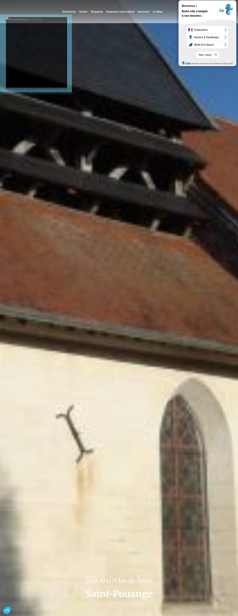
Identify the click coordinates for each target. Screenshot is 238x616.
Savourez (145, 11)
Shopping (100, 11)
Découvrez (74, 11)
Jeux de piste (210, 4)
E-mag (230, 4)
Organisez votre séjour (123, 11)
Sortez (88, 11)
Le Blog (158, 11)
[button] (7, 610)
